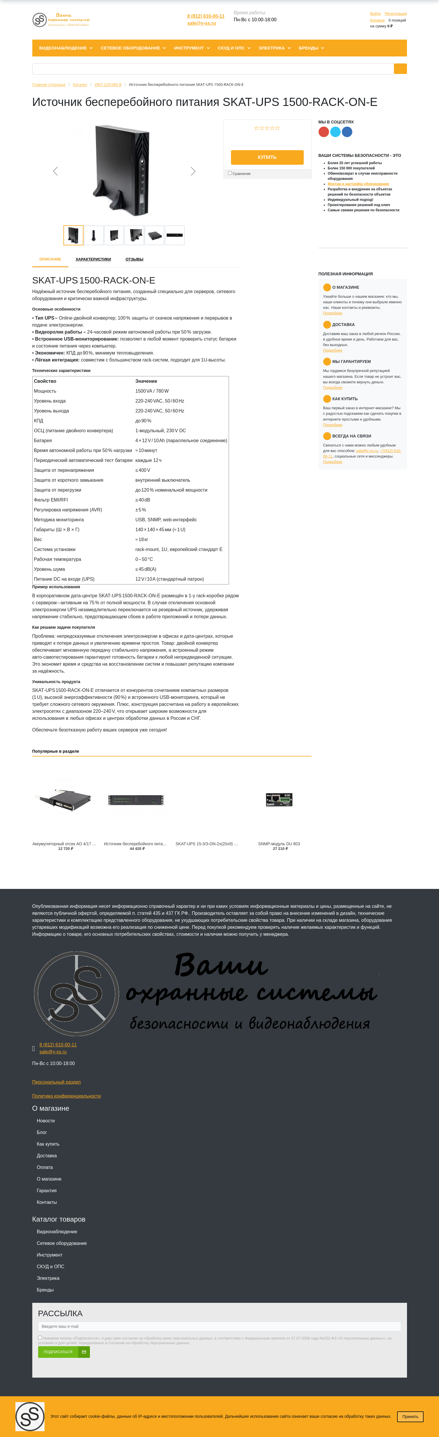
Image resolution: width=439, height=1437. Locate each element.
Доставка (47, 1155)
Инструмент (50, 1254)
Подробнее (332, 313)
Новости (46, 1120)
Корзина (377, 20)
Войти (375, 13)
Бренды (45, 1289)
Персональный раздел (56, 1082)
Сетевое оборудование (62, 1243)
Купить (267, 157)
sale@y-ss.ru (201, 23)
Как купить (48, 1144)
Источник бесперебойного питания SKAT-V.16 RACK (153, 843)
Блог (42, 1132)
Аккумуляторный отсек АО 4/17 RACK (68, 843)
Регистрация (396, 13)
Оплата (45, 1167)
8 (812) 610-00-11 (206, 16)
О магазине (49, 1178)
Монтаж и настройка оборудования (358, 184)
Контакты (47, 1202)
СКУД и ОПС (51, 1266)
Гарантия (47, 1190)
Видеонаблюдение (57, 1231)
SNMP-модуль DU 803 (279, 843)
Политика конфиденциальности (66, 1096)
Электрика (48, 1278)
